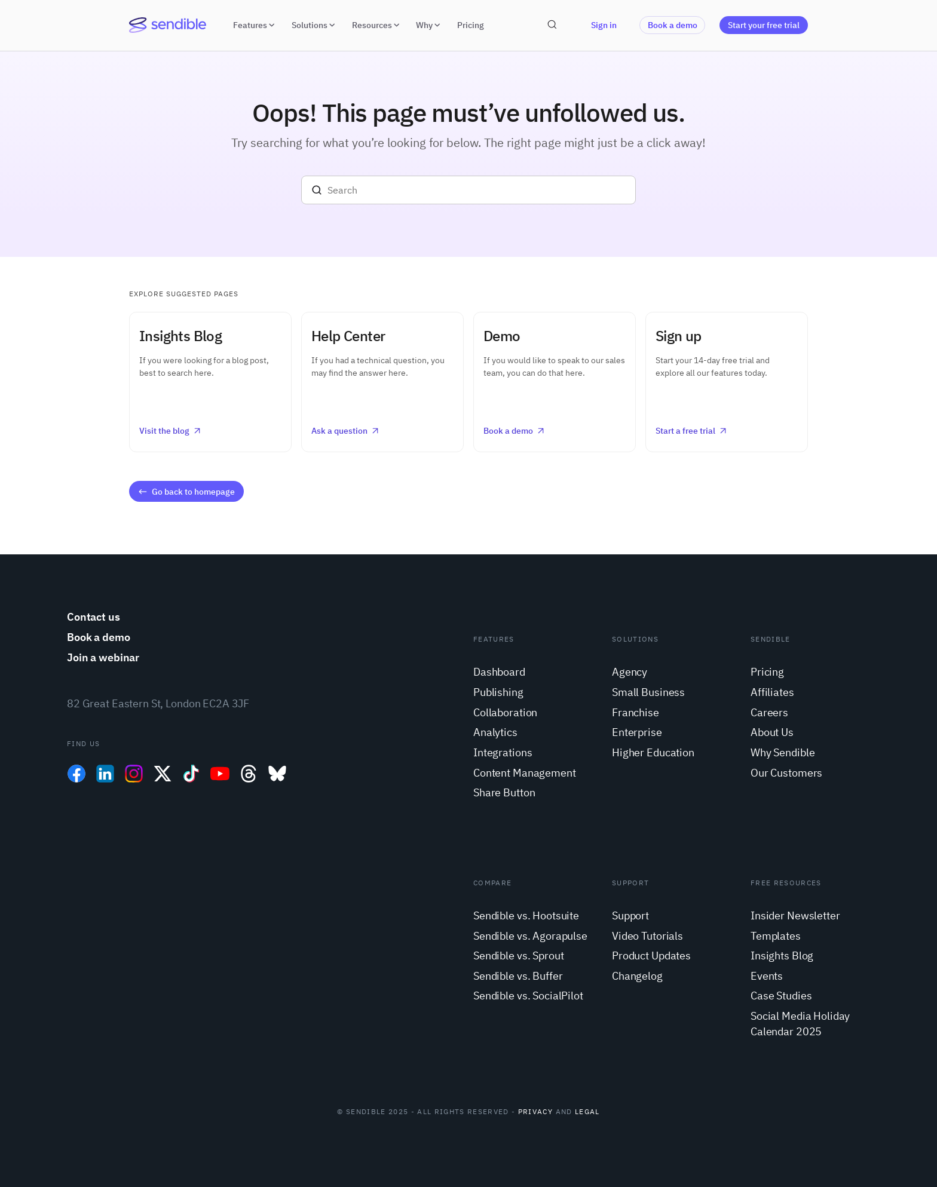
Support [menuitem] (630, 915)
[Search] (468, 190)
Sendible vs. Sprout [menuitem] (518, 955)
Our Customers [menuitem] (786, 773)
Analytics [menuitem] (495, 732)
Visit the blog (170, 430)
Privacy (535, 1111)
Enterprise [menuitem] (637, 732)
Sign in (604, 25)
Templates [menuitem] (776, 936)
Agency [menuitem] (629, 672)
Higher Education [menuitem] (653, 752)
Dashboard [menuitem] (499, 672)
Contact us (93, 617)
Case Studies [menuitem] (781, 995)
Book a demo (672, 25)
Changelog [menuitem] (637, 976)
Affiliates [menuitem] (772, 692)
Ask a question (345, 430)
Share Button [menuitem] (504, 792)
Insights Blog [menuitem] (782, 955)
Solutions (315, 25)
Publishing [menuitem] (498, 692)
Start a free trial (692, 430)
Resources (377, 25)
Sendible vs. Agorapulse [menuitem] (530, 936)
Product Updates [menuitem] (651, 955)
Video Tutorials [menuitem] (647, 936)
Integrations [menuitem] (502, 752)
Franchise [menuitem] (635, 712)
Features (255, 25)
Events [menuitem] (767, 976)
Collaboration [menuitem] (505, 712)
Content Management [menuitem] (524, 773)
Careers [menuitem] (769, 712)
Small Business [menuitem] (648, 692)
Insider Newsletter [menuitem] (795, 915)
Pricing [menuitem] (767, 672)
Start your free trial (764, 25)
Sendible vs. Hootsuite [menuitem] (526, 915)
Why (429, 25)
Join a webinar (103, 657)
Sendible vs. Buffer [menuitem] (517, 976)
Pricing (470, 25)
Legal (587, 1111)
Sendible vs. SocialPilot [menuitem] (528, 995)
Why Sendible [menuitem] (782, 752)
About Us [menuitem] (772, 732)
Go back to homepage (186, 492)
